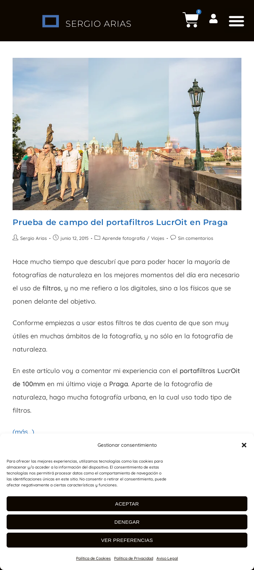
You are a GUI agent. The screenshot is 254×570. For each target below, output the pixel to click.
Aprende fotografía (123, 238)
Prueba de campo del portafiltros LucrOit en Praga (120, 222)
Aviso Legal (167, 558)
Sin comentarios (195, 238)
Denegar (127, 522)
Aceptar (127, 504)
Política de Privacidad (133, 558)
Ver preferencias (127, 540)
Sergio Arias (33, 238)
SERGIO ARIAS (98, 21)
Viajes (157, 238)
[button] (244, 445)
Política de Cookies (93, 558)
